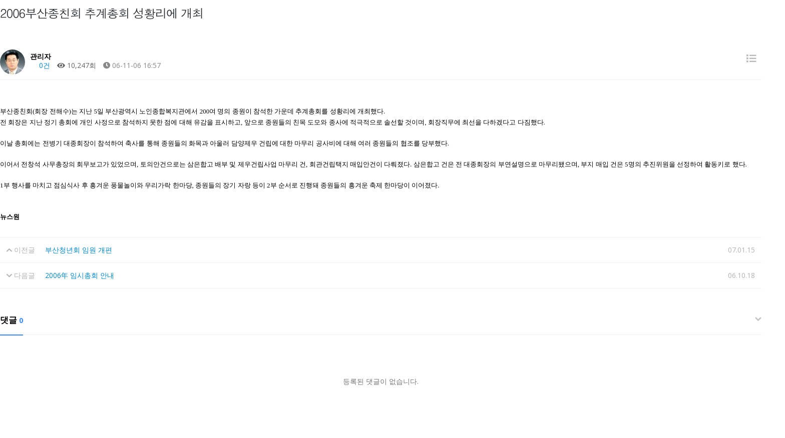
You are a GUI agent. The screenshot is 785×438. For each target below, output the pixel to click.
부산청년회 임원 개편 (78, 249)
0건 (40, 65)
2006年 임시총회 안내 (79, 275)
